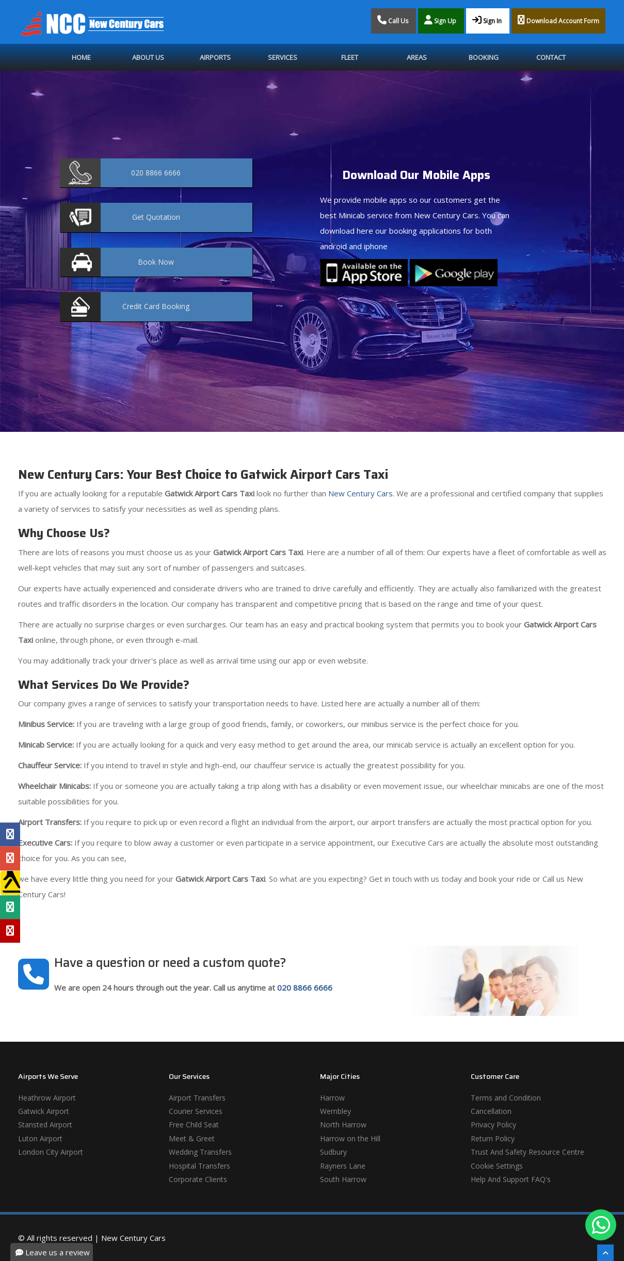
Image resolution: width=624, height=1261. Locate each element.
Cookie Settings (497, 1166)
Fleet (349, 57)
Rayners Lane (342, 1166)
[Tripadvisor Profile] (10, 907)
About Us (148, 57)
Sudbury (333, 1152)
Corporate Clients (198, 1179)
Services (282, 57)
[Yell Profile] (10, 882)
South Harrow (343, 1179)
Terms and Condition (506, 1098)
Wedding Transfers (200, 1152)
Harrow (332, 1098)
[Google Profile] (10, 858)
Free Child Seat (194, 1124)
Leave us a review (52, 1252)
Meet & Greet (192, 1138)
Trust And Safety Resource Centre (527, 1152)
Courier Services (195, 1111)
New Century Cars (359, 493)
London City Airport (50, 1152)
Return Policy (493, 1138)
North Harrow (343, 1124)
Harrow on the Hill (350, 1138)
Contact (551, 57)
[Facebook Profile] (10, 834)
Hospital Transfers (199, 1166)
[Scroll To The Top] (605, 1252)
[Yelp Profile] (10, 931)
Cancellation (491, 1111)
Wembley (335, 1111)
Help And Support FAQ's (511, 1179)
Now (156, 262)
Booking (484, 57)
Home (81, 57)
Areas (417, 57)
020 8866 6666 (304, 987)
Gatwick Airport (43, 1111)
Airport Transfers (197, 1098)
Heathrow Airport (47, 1098)
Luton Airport (40, 1138)
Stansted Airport (45, 1124)
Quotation (156, 217)
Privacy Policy (493, 1124)
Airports (215, 57)
